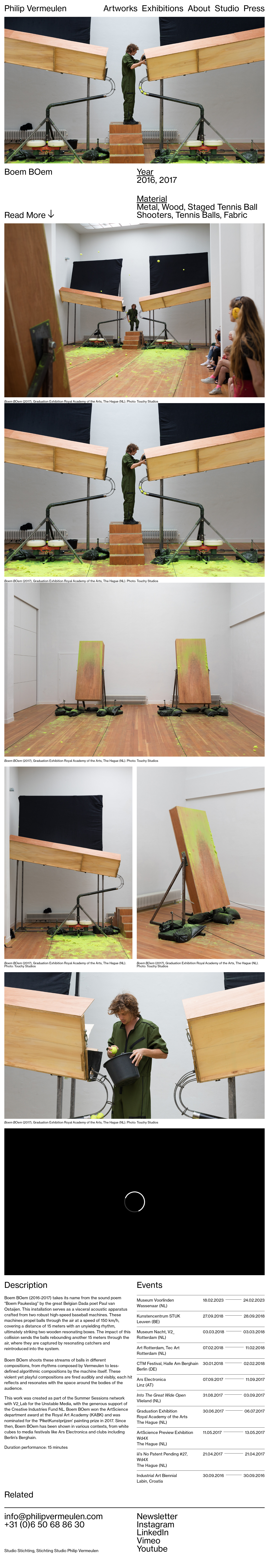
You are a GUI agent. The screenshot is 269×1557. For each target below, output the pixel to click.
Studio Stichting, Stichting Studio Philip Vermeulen (51, 1551)
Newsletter (157, 1516)
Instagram (155, 1524)
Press (254, 8)
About (199, 8)
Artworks (120, 8)
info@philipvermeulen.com (53, 1516)
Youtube (152, 1549)
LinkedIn (153, 1532)
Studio (227, 8)
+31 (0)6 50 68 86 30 (44, 1524)
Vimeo (148, 1541)
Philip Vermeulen (35, 8)
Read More (29, 214)
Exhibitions (162, 8)
